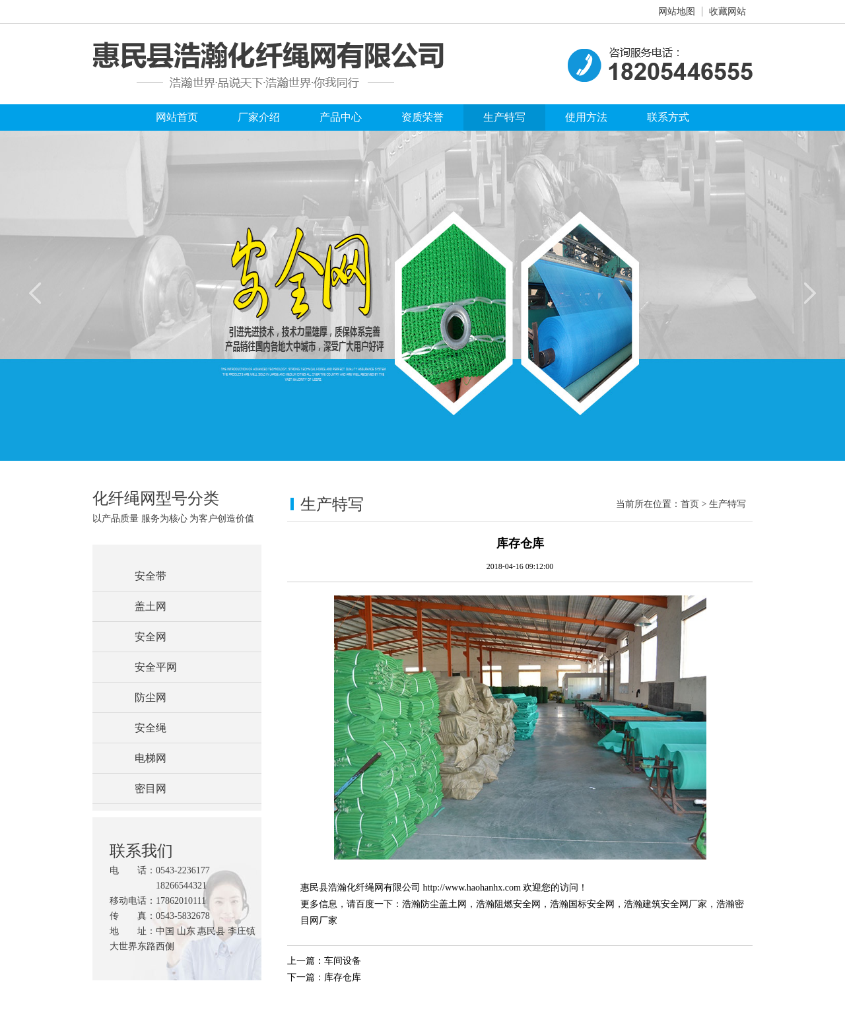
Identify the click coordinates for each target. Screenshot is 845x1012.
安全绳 (150, 727)
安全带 (150, 576)
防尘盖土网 (444, 904)
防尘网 (150, 697)
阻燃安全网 (517, 904)
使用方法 (586, 117)
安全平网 (156, 667)
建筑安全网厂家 (674, 904)
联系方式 (668, 117)
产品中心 (341, 117)
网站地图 (676, 12)
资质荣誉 (422, 117)
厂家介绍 (259, 117)
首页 (690, 504)
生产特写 (504, 117)
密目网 (150, 788)
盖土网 (150, 606)
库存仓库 (342, 977)
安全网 (150, 636)
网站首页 (177, 117)
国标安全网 (591, 904)
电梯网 (150, 758)
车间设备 (342, 961)
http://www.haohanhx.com (472, 888)
